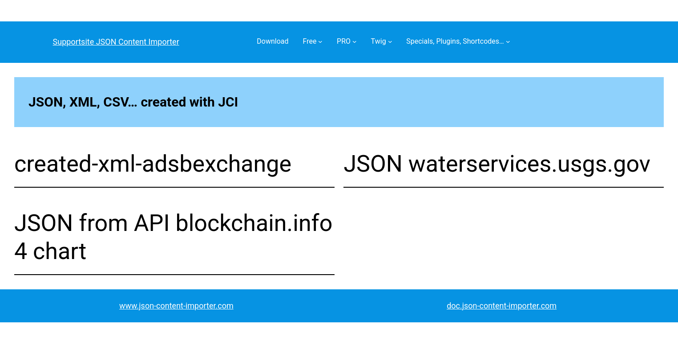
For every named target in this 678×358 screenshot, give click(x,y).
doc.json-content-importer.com (502, 305)
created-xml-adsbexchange (152, 163)
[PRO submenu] (354, 41)
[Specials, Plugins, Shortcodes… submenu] (508, 41)
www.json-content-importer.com (176, 305)
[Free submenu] (320, 41)
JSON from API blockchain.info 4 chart (173, 237)
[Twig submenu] (390, 41)
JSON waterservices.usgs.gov (496, 163)
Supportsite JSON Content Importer (116, 41)
